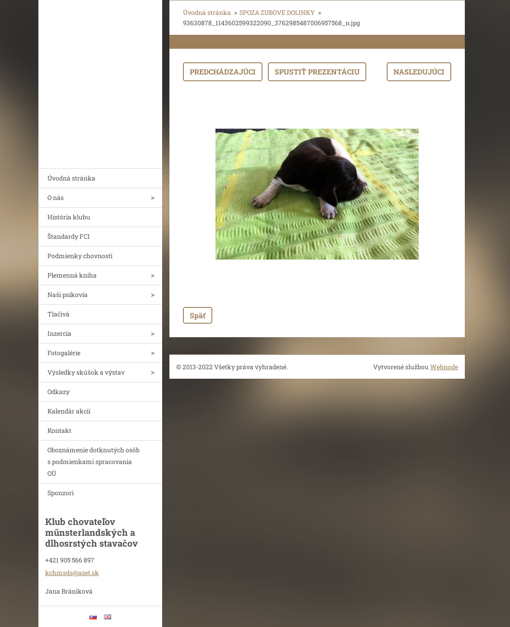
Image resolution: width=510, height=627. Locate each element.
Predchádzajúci (223, 71)
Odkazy (58, 391)
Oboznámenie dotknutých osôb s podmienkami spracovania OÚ (93, 462)
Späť (198, 315)
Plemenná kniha (72, 275)
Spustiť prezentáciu (317, 71)
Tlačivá (58, 314)
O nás (55, 197)
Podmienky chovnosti (79, 255)
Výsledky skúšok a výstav (86, 372)
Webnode (444, 366)
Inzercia (59, 333)
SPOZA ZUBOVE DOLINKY (277, 12)
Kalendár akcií (68, 411)
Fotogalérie (63, 352)
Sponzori (60, 492)
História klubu (68, 217)
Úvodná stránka (71, 178)
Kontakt (59, 430)
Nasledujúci (418, 71)
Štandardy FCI (68, 236)
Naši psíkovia (67, 294)
